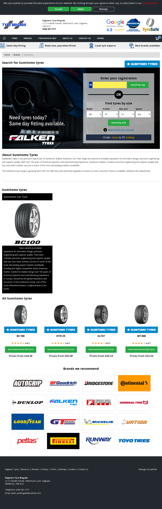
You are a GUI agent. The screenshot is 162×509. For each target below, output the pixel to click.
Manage (103, 9)
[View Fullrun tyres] (98, 402)
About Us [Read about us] (25, 469)
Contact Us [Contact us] (85, 38)
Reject (81, 9)
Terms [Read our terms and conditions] (53, 469)
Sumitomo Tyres (25, 155)
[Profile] (110, 114)
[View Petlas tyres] (27, 441)
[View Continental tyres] (134, 383)
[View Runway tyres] (98, 441)
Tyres (14, 38)
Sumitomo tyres (14, 190)
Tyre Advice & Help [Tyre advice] (47, 38)
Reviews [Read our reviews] (35, 469)
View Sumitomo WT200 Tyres (141, 349)
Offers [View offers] (100, 38)
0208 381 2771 (49, 29)
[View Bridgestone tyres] (98, 383)
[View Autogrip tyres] (27, 383)
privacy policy (150, 3)
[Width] (94, 114)
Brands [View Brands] (17, 54)
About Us (67, 38)
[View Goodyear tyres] (27, 422)
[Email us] (26, 493)
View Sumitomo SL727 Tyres (101, 349)
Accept (58, 9)
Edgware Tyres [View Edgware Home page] (12, 469)
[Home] (4, 38)
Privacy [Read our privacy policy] (44, 469)
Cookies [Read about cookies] (72, 469)
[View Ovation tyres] (134, 422)
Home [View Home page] (7, 54)
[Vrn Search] (108, 85)
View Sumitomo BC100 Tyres (20, 349)
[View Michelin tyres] (98, 422)
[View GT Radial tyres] (63, 422)
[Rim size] (126, 114)
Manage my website (147, 469)
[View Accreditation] (133, 24)
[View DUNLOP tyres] (27, 402)
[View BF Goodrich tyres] (63, 383)
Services (28, 38)
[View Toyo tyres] (134, 441)
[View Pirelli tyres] (63, 441)
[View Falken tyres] (63, 402)
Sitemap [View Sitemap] (62, 469)
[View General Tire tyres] (134, 402)
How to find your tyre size (121, 129)
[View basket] (157, 38)
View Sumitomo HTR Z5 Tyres (60, 349)
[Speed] (143, 114)
